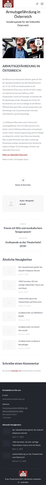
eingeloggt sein (16, 371)
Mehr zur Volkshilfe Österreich (14, 155)
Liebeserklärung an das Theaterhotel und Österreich (30, 300)
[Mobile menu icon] (42, 3)
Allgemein (8, 40)
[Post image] (9, 271)
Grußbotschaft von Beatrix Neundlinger (29, 343)
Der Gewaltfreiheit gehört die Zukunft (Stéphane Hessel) (30, 269)
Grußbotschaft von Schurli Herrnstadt (28, 328)
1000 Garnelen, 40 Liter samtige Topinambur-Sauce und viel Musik (30, 284)
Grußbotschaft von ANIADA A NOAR (30, 314)
